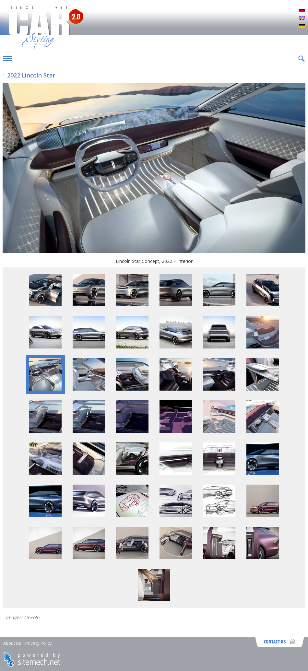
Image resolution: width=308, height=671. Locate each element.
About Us (12, 643)
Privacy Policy (38, 643)
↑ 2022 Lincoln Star (29, 75)
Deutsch (302, 26)
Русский (302, 10)
